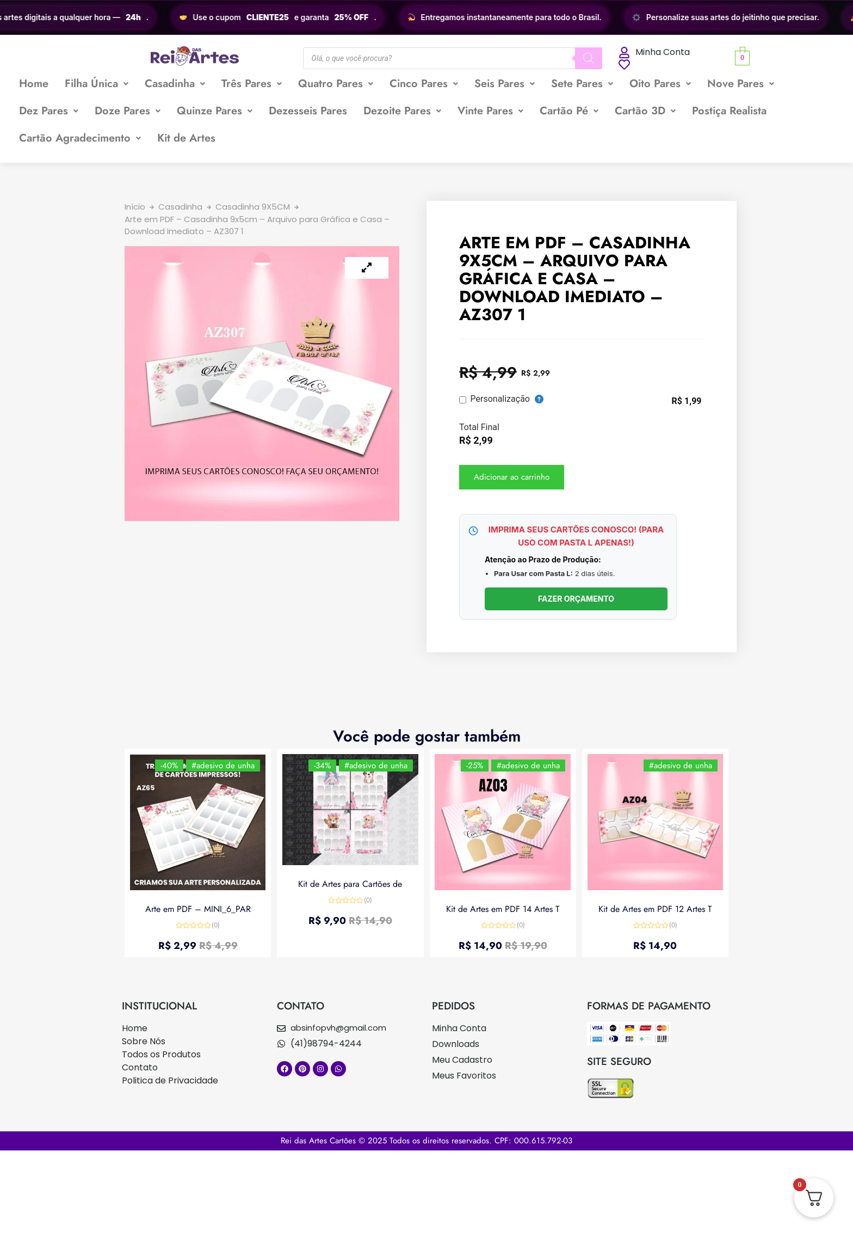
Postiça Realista (729, 111)
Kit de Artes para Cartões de (350, 884)
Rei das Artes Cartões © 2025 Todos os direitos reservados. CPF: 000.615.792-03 (426, 1141)
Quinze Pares (214, 111)
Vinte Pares (490, 111)
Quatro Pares (335, 83)
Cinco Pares (424, 83)
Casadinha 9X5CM (252, 206)
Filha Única (96, 83)
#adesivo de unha (223, 765)
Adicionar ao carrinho (511, 477)
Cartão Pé (569, 111)
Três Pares (251, 83)
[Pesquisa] (588, 58)
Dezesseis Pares (308, 111)
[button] (97, 83)
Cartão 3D (645, 111)
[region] (426, 17)
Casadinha (175, 83)
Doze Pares (127, 111)
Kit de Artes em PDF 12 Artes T (655, 908)
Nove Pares (740, 83)
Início (135, 206)
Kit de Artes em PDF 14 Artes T (502, 908)
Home (33, 83)
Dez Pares (48, 111)
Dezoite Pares (402, 111)
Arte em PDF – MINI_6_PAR (198, 908)
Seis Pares (504, 83)
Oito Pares (660, 83)
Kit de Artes (186, 138)
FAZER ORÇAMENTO (576, 598)
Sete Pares (582, 83)
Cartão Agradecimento (80, 138)
